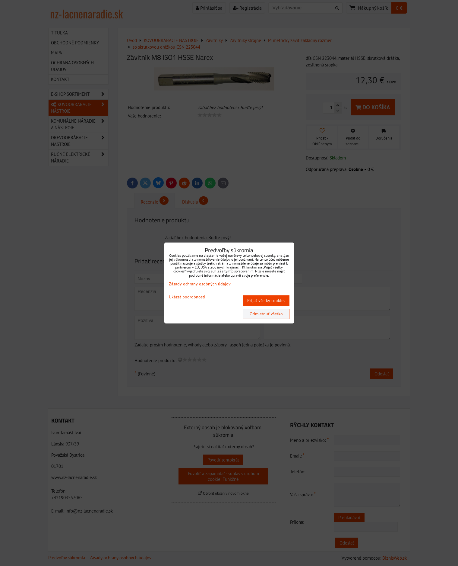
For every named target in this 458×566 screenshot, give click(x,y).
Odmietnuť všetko (266, 314)
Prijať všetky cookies (266, 300)
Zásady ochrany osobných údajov (200, 284)
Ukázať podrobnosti (187, 297)
